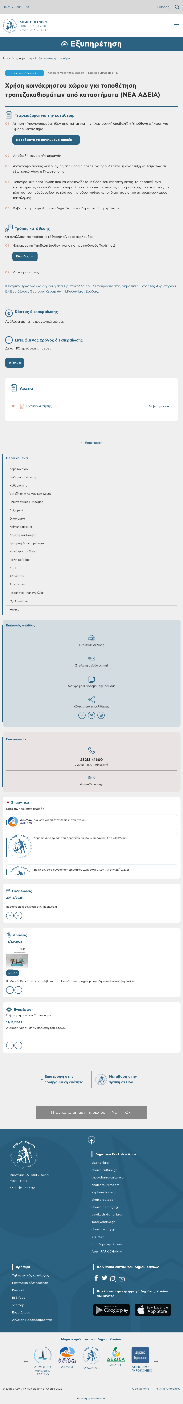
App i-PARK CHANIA (107, 1251)
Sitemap (18, 1305)
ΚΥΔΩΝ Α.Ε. (91, 1358)
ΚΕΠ (13, 568)
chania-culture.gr (104, 1170)
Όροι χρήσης (140, 1388)
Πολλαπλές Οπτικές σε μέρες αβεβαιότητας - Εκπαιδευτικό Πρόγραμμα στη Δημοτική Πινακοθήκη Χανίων (70, 981)
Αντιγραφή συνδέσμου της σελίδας (92, 682)
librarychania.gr (103, 1221)
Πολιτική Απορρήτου (167, 1388)
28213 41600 (91, 760)
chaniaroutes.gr (103, 1199)
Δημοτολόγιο (19, 469)
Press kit (18, 1290)
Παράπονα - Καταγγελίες (27, 593)
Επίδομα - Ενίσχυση (23, 477)
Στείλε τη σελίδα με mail (91, 661)
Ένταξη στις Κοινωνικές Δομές (30, 493)
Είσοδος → (25, 256)
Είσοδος (163, 7)
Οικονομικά (17, 518)
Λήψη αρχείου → (161, 406)
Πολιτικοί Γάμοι (20, 559)
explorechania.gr (104, 1192)
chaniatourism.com (105, 1184)
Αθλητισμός (18, 584)
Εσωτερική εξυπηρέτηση (30, 1282)
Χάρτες (14, 609)
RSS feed (18, 1297)
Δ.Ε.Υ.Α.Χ (67, 1358)
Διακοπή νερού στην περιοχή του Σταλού (36, 1027)
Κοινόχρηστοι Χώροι (23, 551)
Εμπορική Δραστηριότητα (27, 543)
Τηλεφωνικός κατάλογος (30, 1275)
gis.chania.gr (101, 1162)
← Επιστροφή (91, 443)
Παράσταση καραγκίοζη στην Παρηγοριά (31, 907)
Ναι (115, 1113)
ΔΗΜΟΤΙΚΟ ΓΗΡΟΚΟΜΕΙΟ (142, 1359)
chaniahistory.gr (103, 1229)
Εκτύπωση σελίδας (91, 641)
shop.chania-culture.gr (108, 1177)
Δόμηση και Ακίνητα (23, 535)
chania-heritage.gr (105, 1207)
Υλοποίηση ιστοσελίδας (91, 1398)
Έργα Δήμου (21, 1312)
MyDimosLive (19, 601)
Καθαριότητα (18, 485)
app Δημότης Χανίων (107, 1244)
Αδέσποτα (17, 576)
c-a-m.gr (98, 1236)
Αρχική (7, 58)
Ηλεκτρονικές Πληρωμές (26, 502)
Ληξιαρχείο (17, 510)
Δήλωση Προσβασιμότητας (32, 1319)
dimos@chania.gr (91, 784)
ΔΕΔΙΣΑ (116, 1357)
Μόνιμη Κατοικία (21, 526)
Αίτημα (15, 363)
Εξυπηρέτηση (23, 58)
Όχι (128, 1113)
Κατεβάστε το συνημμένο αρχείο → (46, 140)
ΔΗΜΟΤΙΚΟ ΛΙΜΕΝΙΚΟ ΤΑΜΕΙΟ (42, 1361)
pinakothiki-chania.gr (107, 1214)
